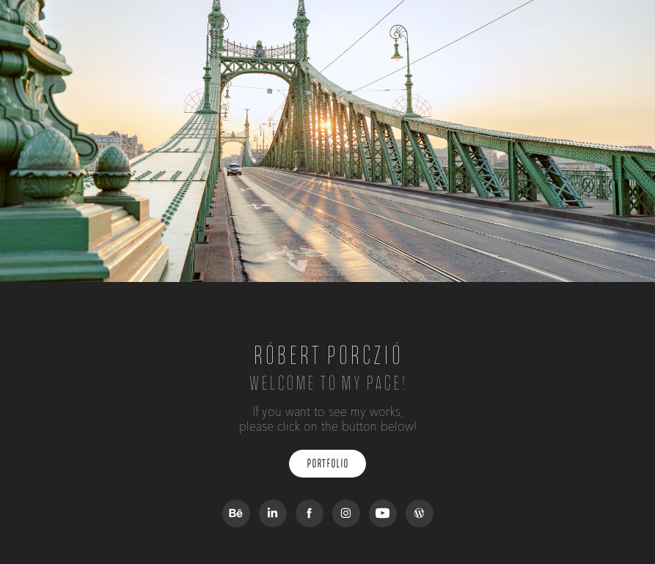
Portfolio (327, 463)
